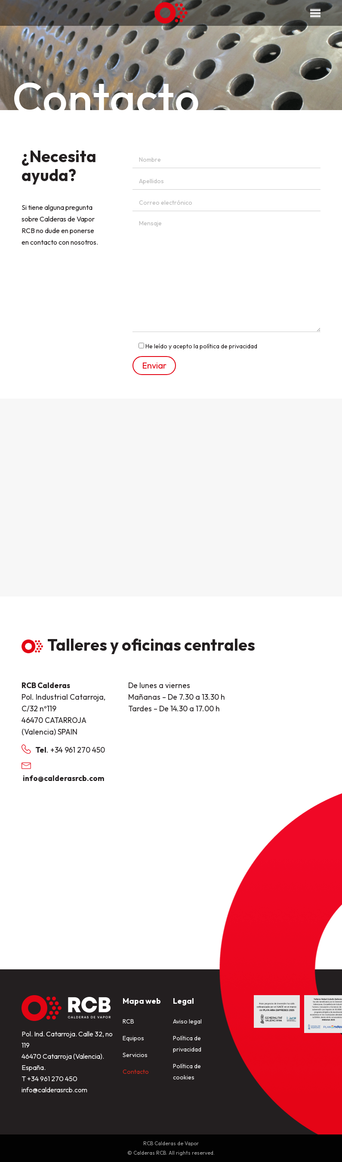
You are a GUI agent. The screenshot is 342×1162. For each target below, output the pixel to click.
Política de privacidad (187, 1043)
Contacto (136, 1072)
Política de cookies (187, 1071)
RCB (128, 1021)
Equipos (133, 1038)
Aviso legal (187, 1021)
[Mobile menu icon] (315, 13)
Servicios (135, 1055)
